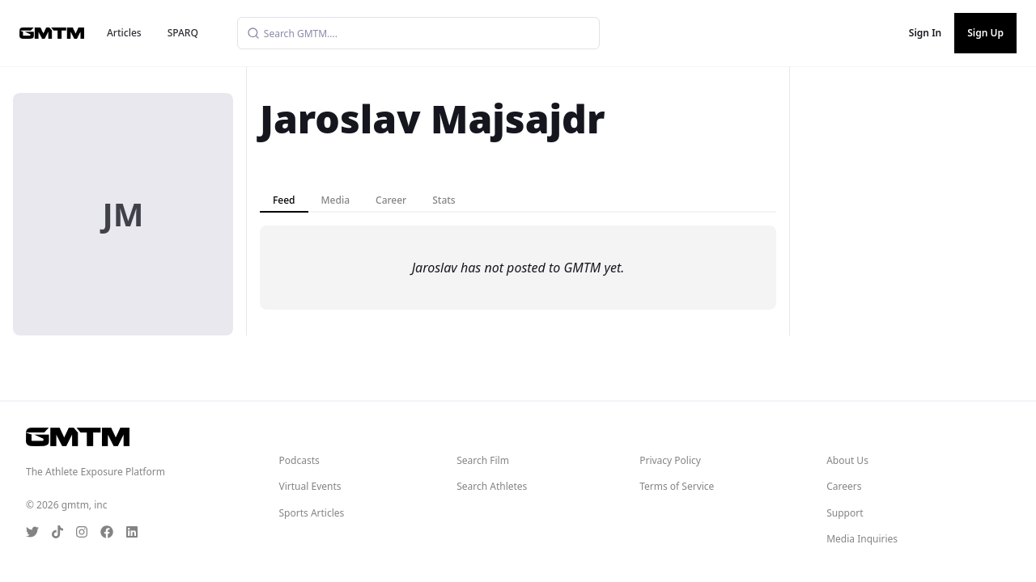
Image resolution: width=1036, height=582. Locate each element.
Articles (124, 33)
